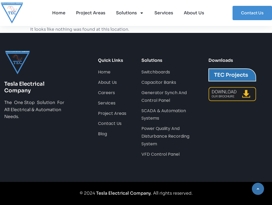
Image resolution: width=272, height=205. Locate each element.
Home (58, 13)
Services (163, 13)
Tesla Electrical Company (123, 193)
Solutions (130, 13)
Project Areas (90, 13)
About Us (194, 13)
